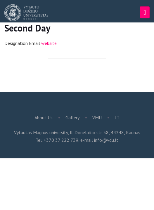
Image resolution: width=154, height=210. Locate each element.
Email (34, 43)
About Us (43, 117)
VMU (97, 117)
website (49, 43)
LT (117, 117)
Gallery (72, 117)
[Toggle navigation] (145, 12)
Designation (16, 43)
